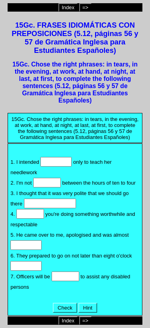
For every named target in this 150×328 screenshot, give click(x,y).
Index (68, 7)
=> (85, 7)
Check (65, 308)
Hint (88, 308)
